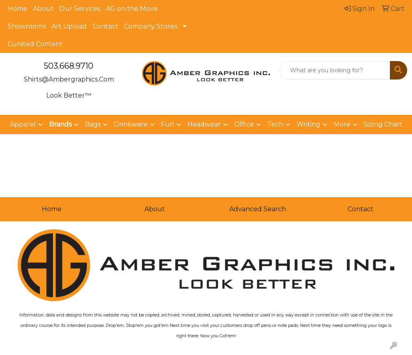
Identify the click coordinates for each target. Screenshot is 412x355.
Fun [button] (167, 124)
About (43, 8)
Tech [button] (275, 124)
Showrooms (27, 26)
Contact (105, 26)
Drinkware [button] (131, 124)
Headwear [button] (204, 124)
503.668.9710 (68, 66)
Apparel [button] (23, 124)
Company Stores (150, 26)
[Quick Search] (335, 70)
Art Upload (69, 26)
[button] (64, 124)
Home (17, 8)
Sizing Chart (383, 124)
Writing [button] (308, 124)
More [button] (342, 124)
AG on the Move (132, 8)
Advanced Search (257, 209)
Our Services (79, 8)
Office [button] (244, 124)
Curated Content (35, 44)
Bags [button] (93, 124)
